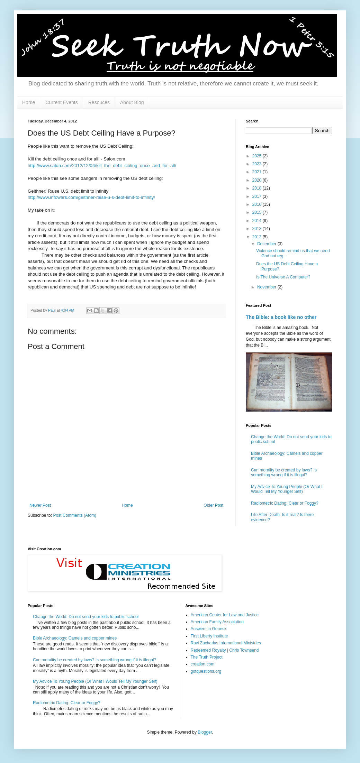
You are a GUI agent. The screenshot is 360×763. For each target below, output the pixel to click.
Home (28, 102)
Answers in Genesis (209, 628)
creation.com (203, 664)
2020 (257, 180)
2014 (257, 220)
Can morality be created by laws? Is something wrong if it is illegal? (284, 472)
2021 (257, 171)
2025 (257, 156)
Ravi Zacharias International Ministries (226, 643)
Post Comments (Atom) (74, 515)
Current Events (61, 102)
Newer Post (40, 505)
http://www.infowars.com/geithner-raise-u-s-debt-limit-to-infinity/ (91, 197)
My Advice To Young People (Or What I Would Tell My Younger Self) (287, 489)
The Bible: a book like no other (281, 317)
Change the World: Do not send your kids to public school (85, 616)
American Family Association (217, 621)
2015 (257, 212)
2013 (257, 228)
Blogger (205, 732)
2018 (257, 188)
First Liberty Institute (209, 636)
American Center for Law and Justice (225, 615)
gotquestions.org (206, 671)
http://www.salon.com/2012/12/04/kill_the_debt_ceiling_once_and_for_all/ (102, 165)
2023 (257, 164)
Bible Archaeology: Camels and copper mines (75, 638)
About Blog (132, 102)
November (267, 287)
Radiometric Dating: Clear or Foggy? (284, 503)
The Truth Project (207, 657)
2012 (257, 237)
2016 (257, 204)
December (267, 243)
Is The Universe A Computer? (283, 277)
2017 (257, 196)
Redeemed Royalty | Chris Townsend (225, 650)
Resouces (99, 102)
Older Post (213, 505)
